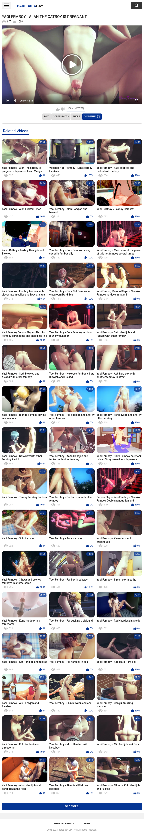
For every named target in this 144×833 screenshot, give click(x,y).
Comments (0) (92, 116)
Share (76, 116)
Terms (86, 823)
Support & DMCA (64, 823)
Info (46, 116)
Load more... (72, 806)
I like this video (58, 109)
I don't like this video (62, 109)
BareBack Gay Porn (68, 830)
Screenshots (61, 116)
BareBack (30, 5)
